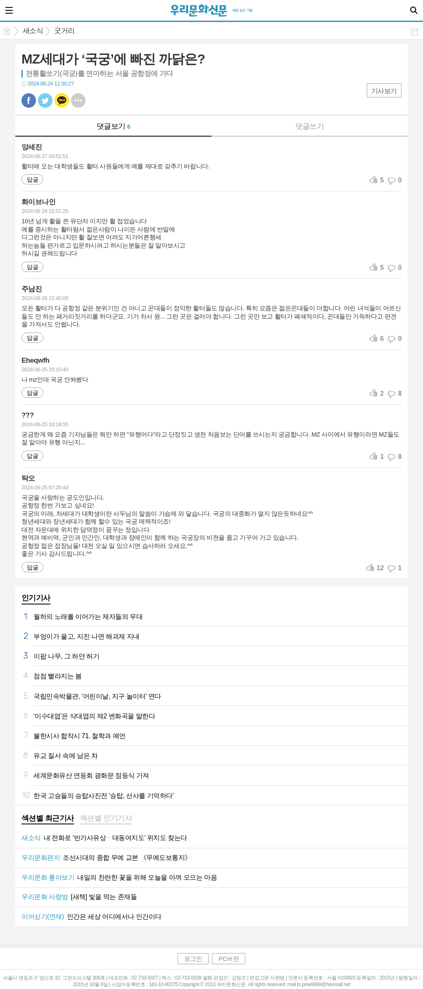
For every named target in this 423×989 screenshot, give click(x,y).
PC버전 (229, 958)
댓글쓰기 (309, 126)
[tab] (48, 819)
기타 (78, 100)
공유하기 (414, 31)
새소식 (33, 31)
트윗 (45, 100)
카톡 (62, 100)
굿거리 (64, 31)
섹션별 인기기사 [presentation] (106, 818)
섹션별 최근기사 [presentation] (47, 818)
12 (380, 567)
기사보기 (384, 90)
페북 (28, 100)
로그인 (193, 958)
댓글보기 (114, 126)
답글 (32, 179)
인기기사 (35, 598)
